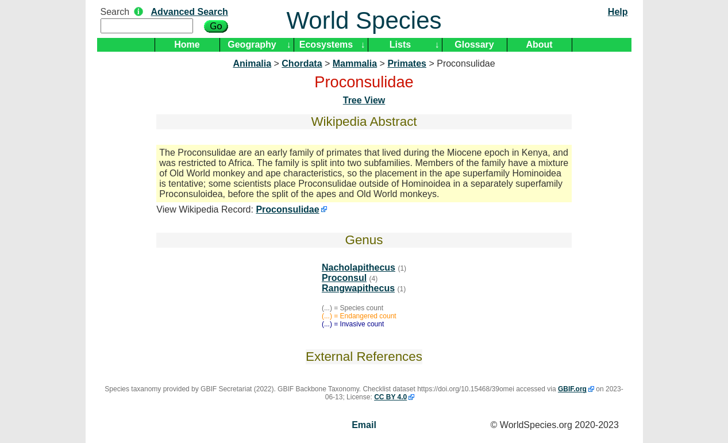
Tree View (364, 100)
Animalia (252, 63)
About (539, 44)
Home (186, 44)
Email (364, 425)
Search (115, 12)
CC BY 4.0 (390, 397)
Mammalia (355, 63)
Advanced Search (189, 12)
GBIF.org (572, 389)
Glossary (474, 44)
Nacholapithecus (358, 267)
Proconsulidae (287, 209)
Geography (252, 44)
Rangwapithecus (358, 288)
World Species (363, 20)
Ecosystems (326, 44)
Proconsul (344, 278)
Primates (406, 63)
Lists (400, 44)
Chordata (302, 63)
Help (618, 12)
